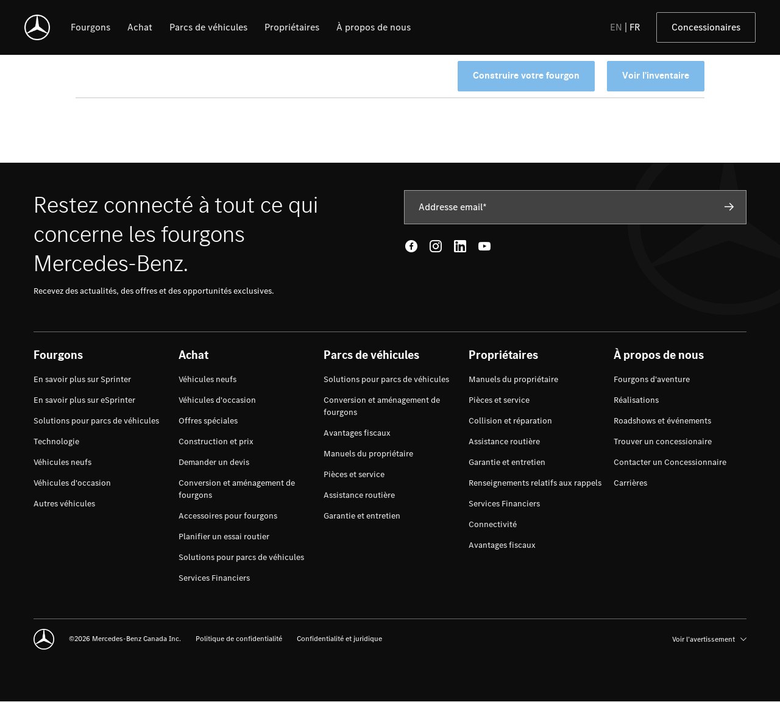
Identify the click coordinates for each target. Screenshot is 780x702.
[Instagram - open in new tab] (435, 246)
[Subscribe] (729, 206)
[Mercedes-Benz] (37, 27)
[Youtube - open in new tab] (484, 246)
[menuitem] (82, 380)
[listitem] (90, 27)
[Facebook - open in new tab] (411, 246)
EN (616, 27)
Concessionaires (706, 27)
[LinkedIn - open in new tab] (460, 246)
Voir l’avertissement (709, 639)
